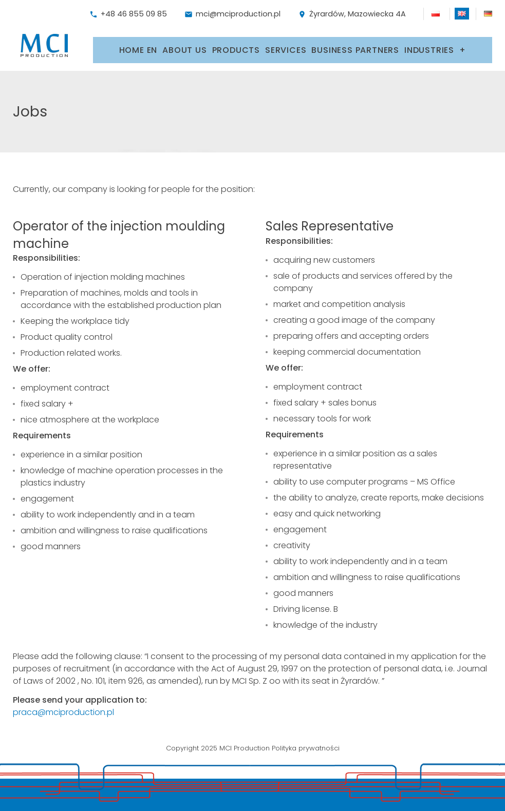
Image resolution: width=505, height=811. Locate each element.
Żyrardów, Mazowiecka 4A (352, 14)
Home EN (138, 45)
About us (184, 45)
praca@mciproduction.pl (63, 706)
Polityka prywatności (306, 742)
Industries (429, 45)
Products (236, 45)
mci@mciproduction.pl (232, 14)
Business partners (355, 45)
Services (285, 45)
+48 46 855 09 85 (128, 14)
